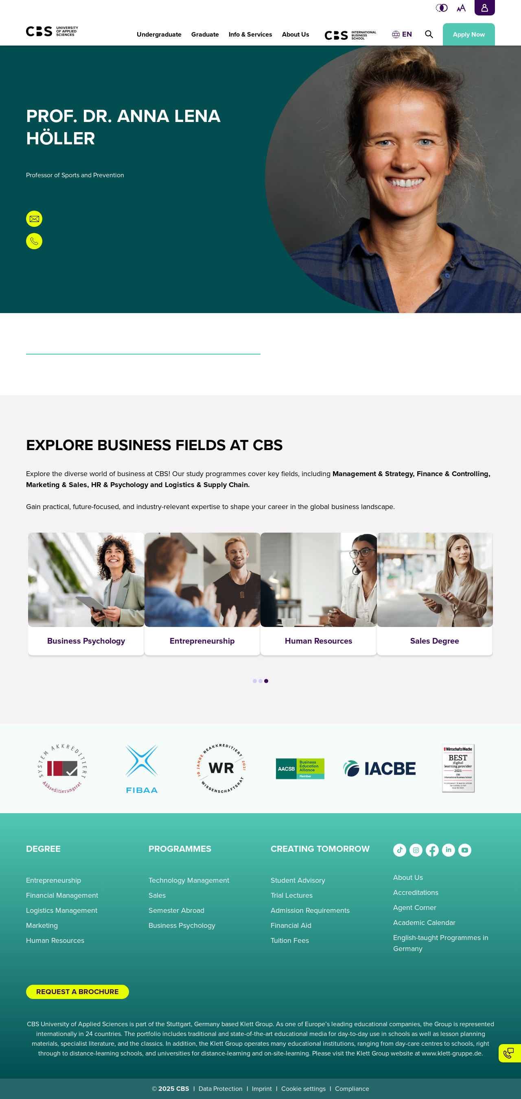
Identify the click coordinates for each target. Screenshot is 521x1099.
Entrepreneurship (53, 880)
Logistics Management (61, 910)
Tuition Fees (290, 940)
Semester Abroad (176, 910)
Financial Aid (291, 925)
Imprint (262, 1089)
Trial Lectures (292, 895)
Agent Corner (414, 907)
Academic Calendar (424, 922)
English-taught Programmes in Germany (440, 943)
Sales (157, 895)
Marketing (42, 925)
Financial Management (62, 895)
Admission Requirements (310, 910)
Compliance (352, 1089)
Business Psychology (182, 925)
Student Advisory (298, 880)
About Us (408, 877)
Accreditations (415, 892)
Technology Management (189, 880)
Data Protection (221, 1089)
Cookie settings (303, 1089)
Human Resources (55, 940)
